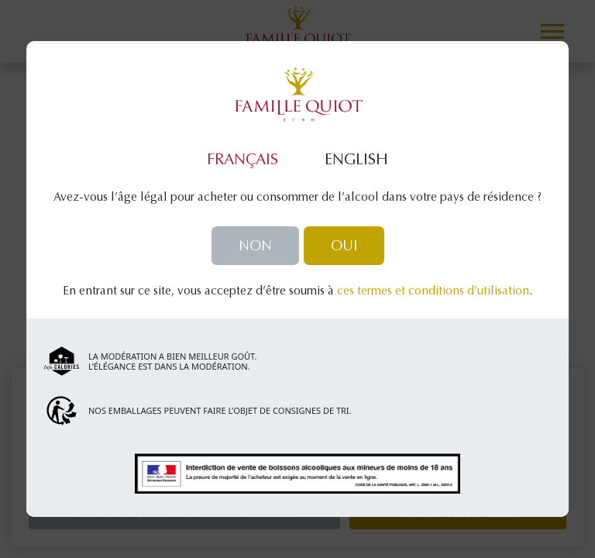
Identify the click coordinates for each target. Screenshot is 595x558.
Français (242, 160)
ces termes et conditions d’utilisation (433, 292)
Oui (344, 247)
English (356, 160)
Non (255, 247)
